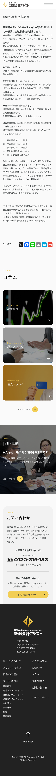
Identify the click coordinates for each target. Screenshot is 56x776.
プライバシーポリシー (40, 697)
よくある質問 (39, 661)
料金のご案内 (11, 674)
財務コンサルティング (13, 695)
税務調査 (7, 716)
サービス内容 (11, 681)
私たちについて (12, 661)
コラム (35, 674)
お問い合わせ (39, 687)
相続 (5, 712)
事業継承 (7, 708)
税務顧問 (7, 686)
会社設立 (7, 703)
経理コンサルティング (13, 690)
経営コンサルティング (13, 699)
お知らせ (37, 667)
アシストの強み (12, 667)
